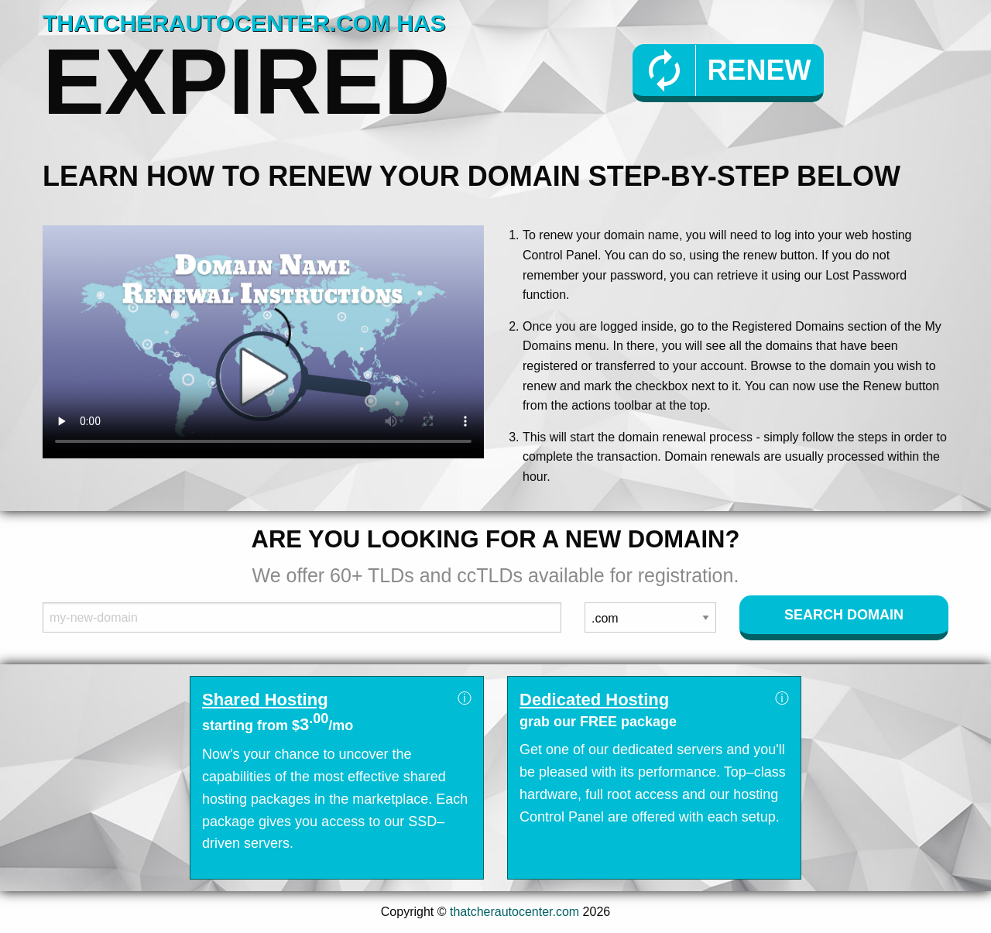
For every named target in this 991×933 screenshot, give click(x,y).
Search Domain (844, 615)
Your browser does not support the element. (263, 341)
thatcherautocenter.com (514, 911)
